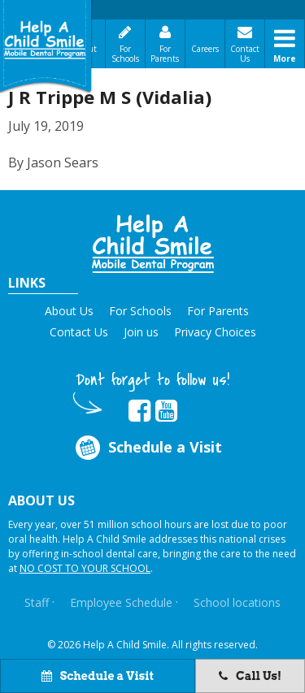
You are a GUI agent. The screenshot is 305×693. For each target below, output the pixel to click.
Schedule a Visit (97, 675)
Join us (141, 332)
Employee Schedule (121, 602)
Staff (36, 602)
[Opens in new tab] (139, 411)
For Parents (164, 53)
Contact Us (244, 53)
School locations (237, 602)
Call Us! (250, 675)
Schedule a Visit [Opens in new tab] (146, 447)
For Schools (125, 53)
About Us (69, 310)
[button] (153, 243)
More (284, 58)
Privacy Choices (215, 332)
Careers (205, 48)
